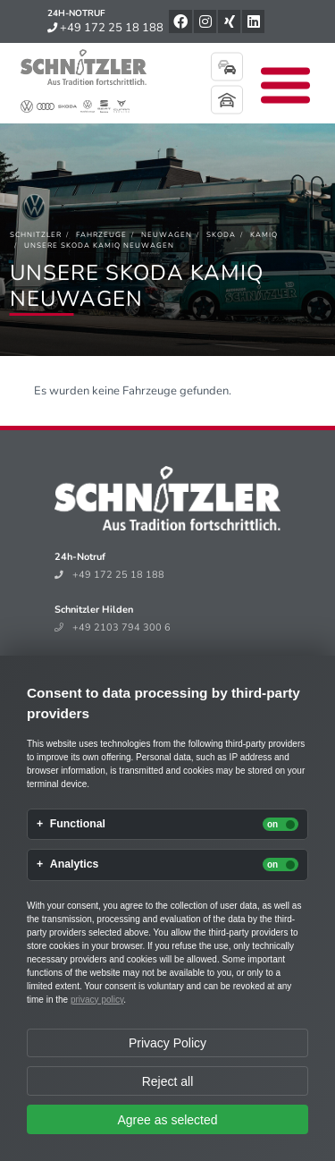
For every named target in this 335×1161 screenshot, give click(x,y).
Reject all (168, 1081)
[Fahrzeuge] (101, 235)
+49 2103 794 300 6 (112, 627)
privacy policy (97, 999)
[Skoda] (221, 235)
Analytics (74, 864)
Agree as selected (167, 1120)
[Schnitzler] (36, 235)
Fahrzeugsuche (227, 67)
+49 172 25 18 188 (105, 28)
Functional (77, 824)
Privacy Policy (167, 1043)
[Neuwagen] (166, 235)
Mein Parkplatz (227, 100)
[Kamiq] (264, 235)
